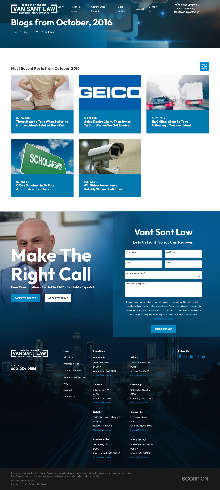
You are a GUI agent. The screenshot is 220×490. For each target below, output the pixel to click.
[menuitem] (15, 484)
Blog (65, 383)
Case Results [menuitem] (121, 8)
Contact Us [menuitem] (153, 8)
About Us (68, 357)
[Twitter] (185, 356)
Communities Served (74, 376)
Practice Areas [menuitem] (75, 8)
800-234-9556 (187, 12)
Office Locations (72, 370)
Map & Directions (102, 375)
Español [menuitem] (140, 8)
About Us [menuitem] (60, 8)
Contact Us (69, 396)
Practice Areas (71, 363)
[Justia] (197, 356)
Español (67, 389)
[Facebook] (179, 356)
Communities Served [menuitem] (98, 8)
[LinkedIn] (191, 356)
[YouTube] (203, 356)
